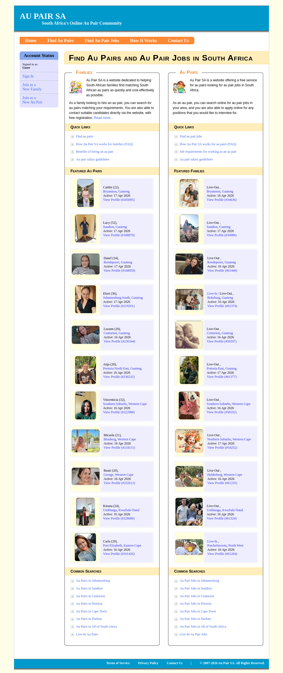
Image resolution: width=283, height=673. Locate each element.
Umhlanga (110, 510)
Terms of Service (118, 663)
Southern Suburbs (115, 404)
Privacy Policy (148, 663)
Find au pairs (84, 136)
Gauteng (124, 191)
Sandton (108, 227)
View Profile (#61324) (222, 518)
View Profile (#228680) (119, 518)
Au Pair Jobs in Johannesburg (199, 581)
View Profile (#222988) (119, 412)
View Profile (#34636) (222, 200)
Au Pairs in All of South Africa (96, 626)
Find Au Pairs (61, 40)
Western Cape (137, 404)
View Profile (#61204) (222, 554)
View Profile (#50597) (222, 341)
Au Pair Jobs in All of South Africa (203, 626)
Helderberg (214, 475)
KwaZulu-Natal (129, 510)
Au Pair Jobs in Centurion (197, 596)
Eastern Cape (132, 545)
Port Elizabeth (112, 545)
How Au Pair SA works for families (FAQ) (104, 144)
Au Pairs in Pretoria (89, 604)
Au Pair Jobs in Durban (195, 619)
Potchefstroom (217, 545)
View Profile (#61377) (222, 377)
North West (235, 545)
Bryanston (110, 191)
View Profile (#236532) (119, 377)
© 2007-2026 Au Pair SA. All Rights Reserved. (232, 663)
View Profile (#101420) (119, 554)
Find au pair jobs (191, 136)
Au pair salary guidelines (92, 159)
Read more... (103, 118)
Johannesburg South (116, 298)
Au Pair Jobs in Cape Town (198, 611)
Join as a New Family (32, 87)
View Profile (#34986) (222, 235)
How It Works (143, 40)
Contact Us (178, 40)
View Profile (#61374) (222, 306)
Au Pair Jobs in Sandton (196, 588)
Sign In (28, 76)
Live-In (212, 293)
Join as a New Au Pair (32, 100)
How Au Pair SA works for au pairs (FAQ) (208, 144)
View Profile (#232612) (119, 483)
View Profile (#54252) (222, 447)
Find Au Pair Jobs (102, 40)
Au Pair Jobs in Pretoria (195, 604)
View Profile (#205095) (119, 200)
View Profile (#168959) (119, 270)
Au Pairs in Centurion (90, 596)
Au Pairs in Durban (89, 619)
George (108, 475)
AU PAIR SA (43, 15)
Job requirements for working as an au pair (208, 152)
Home (30, 40)
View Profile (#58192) (222, 412)
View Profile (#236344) (119, 341)
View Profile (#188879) (119, 235)
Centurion (110, 333)
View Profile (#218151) (119, 447)
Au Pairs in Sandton (89, 588)
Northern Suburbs (219, 439)
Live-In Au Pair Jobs (193, 634)
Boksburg (213, 298)
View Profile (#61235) (222, 483)
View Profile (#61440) (222, 270)
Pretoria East (215, 368)
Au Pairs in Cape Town (91, 611)
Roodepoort (111, 262)
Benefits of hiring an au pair (94, 152)
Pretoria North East (116, 368)
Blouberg (110, 439)
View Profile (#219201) (119, 306)
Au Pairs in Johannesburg (93, 581)
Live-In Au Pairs (87, 634)
